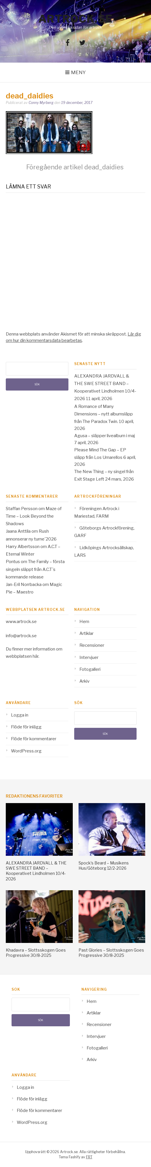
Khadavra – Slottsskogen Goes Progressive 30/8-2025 (36, 953)
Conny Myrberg (41, 102)
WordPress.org (26, 751)
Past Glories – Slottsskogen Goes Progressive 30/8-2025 (111, 953)
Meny (78, 72)
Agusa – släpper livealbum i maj (104, 435)
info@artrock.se (21, 635)
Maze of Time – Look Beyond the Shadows (33, 516)
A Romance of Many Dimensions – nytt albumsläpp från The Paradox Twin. (103, 414)
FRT (89, 1157)
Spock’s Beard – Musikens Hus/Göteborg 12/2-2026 (104, 865)
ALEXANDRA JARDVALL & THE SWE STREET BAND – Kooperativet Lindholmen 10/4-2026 (36, 870)
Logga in (19, 715)
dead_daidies (75, 167)
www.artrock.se (21, 621)
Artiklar (86, 633)
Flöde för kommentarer (33, 738)
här (35, 656)
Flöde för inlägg (26, 727)
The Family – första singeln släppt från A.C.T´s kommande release (35, 569)
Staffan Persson (22, 508)
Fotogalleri (89, 669)
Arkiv (84, 681)
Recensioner (91, 645)
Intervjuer (88, 657)
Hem (84, 621)
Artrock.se (75, 18)
